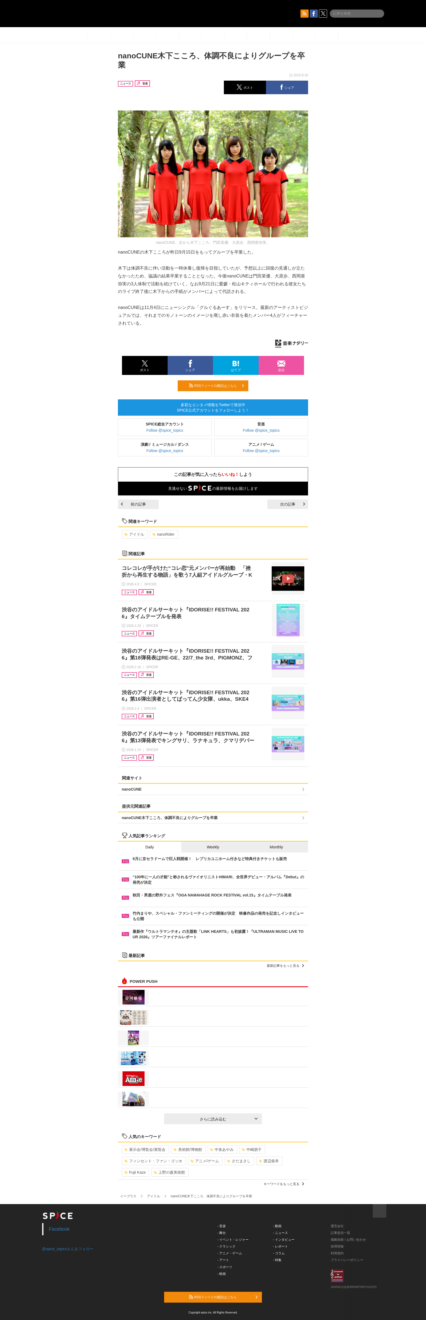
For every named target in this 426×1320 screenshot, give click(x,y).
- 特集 (277, 1260)
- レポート (280, 1246)
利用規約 (337, 1253)
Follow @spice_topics (164, 430)
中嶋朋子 (252, 1149)
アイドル (134, 534)
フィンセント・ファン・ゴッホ (153, 1161)
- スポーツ (224, 1267)
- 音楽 (221, 1226)
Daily (149, 847)
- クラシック (226, 1246)
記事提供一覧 (340, 1233)
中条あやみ (222, 1149)
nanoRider (163, 534)
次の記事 (292, 504)
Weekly (213, 847)
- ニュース (280, 1233)
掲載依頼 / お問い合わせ (348, 1240)
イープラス (128, 1196)
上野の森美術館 (169, 1172)
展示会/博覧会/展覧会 (144, 1149)
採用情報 (337, 1246)
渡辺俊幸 (269, 1161)
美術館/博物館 (188, 1149)
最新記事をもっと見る (285, 966)
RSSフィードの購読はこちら (216, 385)
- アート (223, 1260)
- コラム (279, 1253)
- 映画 (221, 1274)
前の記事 (133, 504)
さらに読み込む (229, 1119)
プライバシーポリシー (347, 1260)
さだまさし (239, 1161)
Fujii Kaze (135, 1172)
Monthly (276, 847)
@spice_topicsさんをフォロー (67, 1249)
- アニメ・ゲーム (229, 1253)
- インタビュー (284, 1240)
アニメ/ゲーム (204, 1161)
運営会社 (337, 1226)
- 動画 (277, 1226)
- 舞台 (221, 1233)
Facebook (59, 1229)
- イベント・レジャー (233, 1240)
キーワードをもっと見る (284, 1184)
